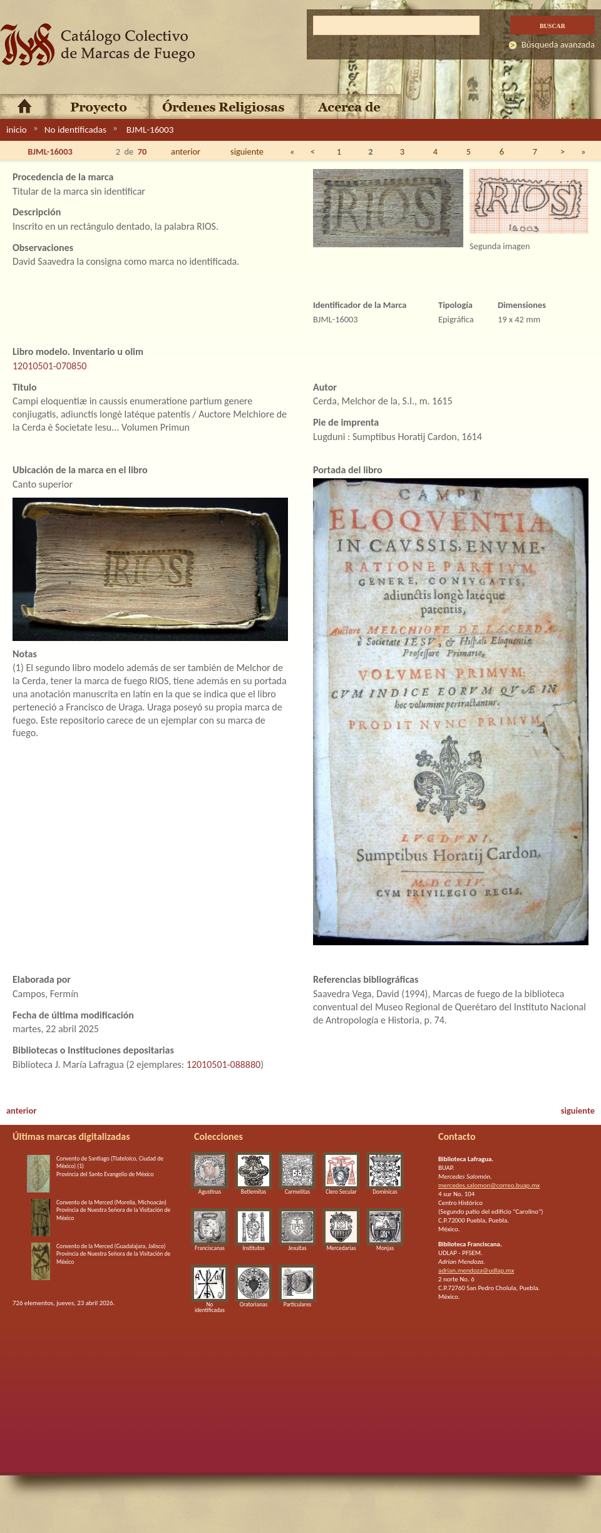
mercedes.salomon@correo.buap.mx (489, 1185)
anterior (185, 151)
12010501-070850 (49, 366)
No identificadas (75, 129)
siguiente (247, 151)
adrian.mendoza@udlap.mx (476, 1270)
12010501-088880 (223, 1064)
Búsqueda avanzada (558, 44)
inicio (16, 129)
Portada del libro (348, 470)
